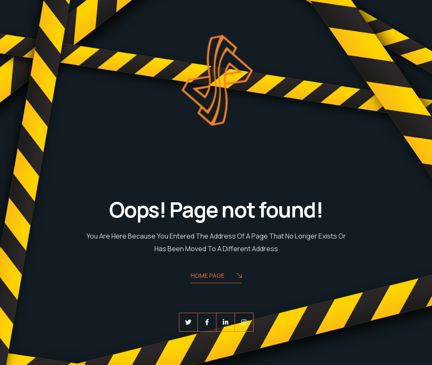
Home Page (216, 276)
